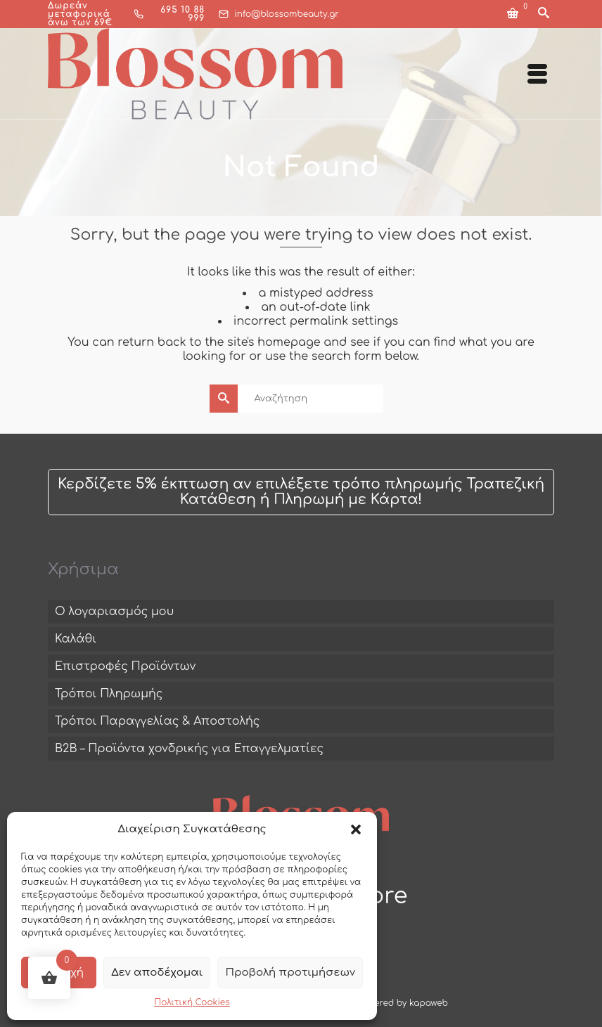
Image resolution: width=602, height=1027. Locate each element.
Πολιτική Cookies (191, 1002)
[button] (356, 829)
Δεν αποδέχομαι (157, 972)
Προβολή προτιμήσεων (290, 972)
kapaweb (428, 1003)
